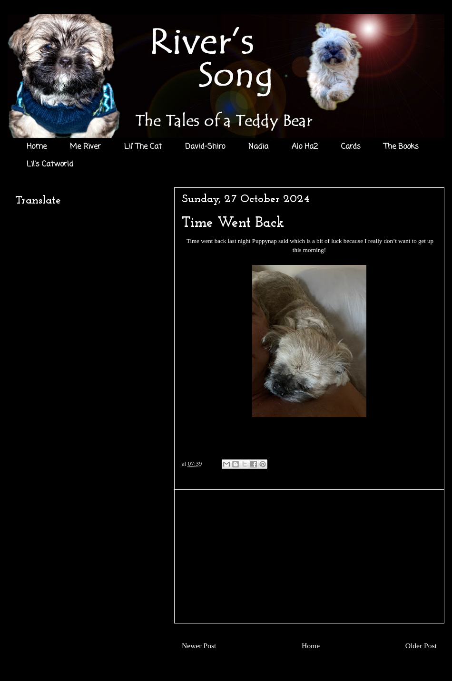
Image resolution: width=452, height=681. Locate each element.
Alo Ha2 (305, 147)
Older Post (421, 646)
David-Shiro (205, 147)
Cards (351, 147)
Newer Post (199, 646)
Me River (85, 147)
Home (37, 147)
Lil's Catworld (50, 164)
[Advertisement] (309, 556)
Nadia (258, 147)
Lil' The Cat (143, 147)
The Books (401, 147)
